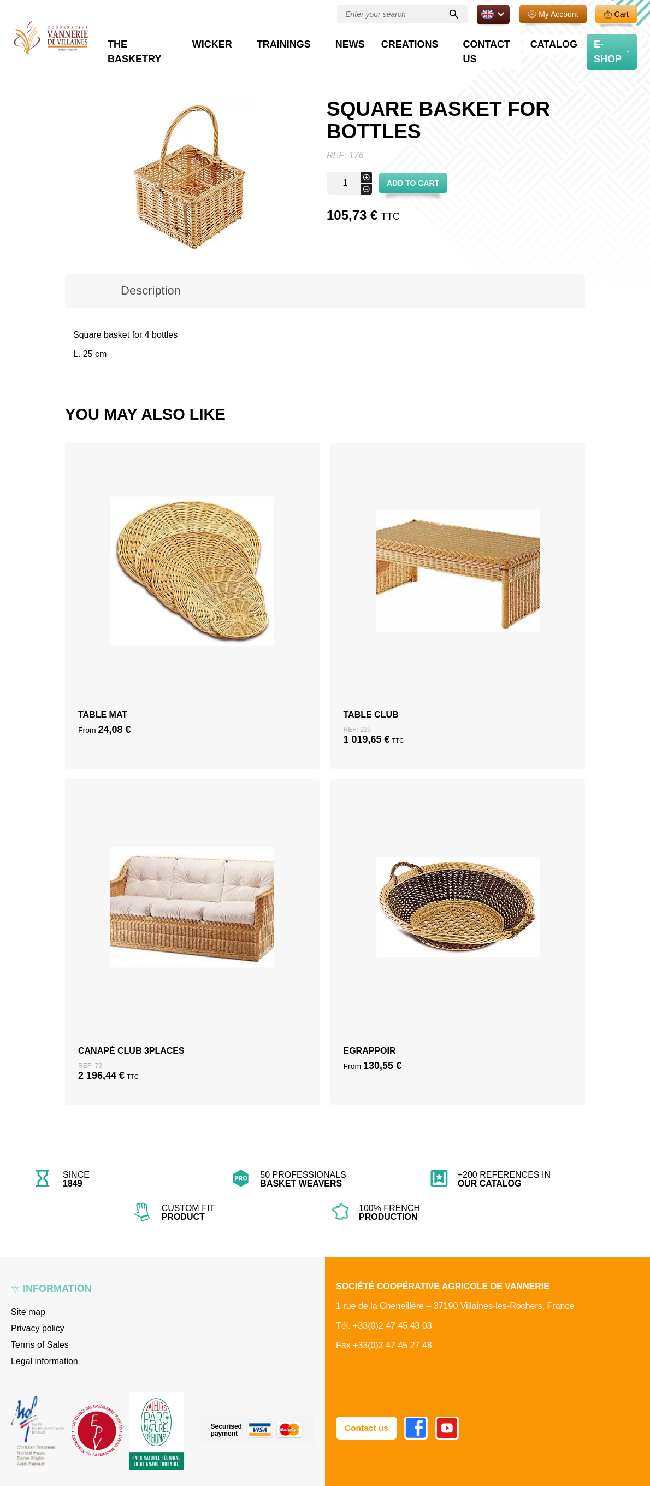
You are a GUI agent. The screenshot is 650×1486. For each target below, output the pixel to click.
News (402, 41)
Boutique (109, 65)
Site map (28, 1312)
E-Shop (608, 41)
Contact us (511, 41)
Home (75, 65)
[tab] (151, 291)
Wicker (297, 41)
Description (151, 290)
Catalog (564, 41)
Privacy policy (37, 1328)
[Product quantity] (349, 183)
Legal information (44, 1361)
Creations (446, 41)
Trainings (352, 41)
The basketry (234, 41)
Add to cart (413, 183)
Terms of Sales (40, 1344)
